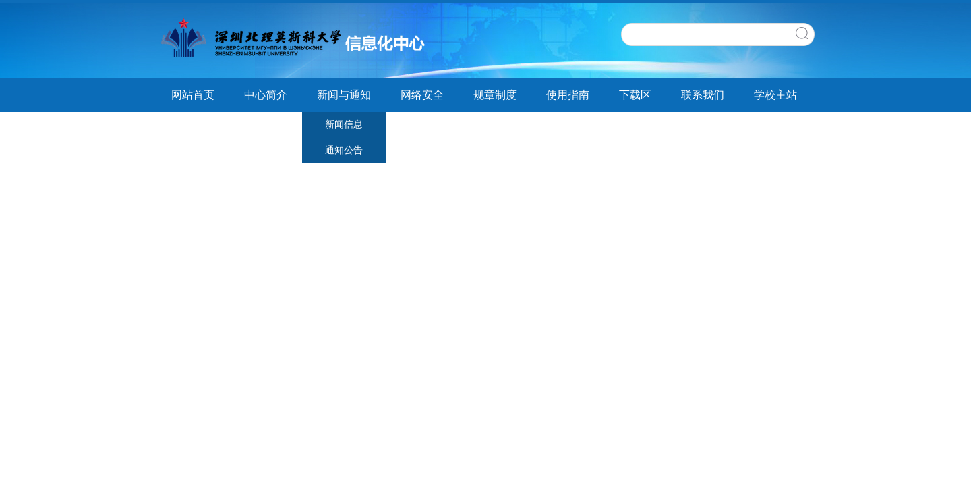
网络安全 (422, 95)
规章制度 (495, 95)
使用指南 (567, 95)
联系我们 (702, 95)
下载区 (635, 95)
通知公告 (344, 150)
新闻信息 (344, 124)
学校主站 (775, 95)
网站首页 (192, 95)
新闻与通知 (344, 95)
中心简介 (265, 95)
